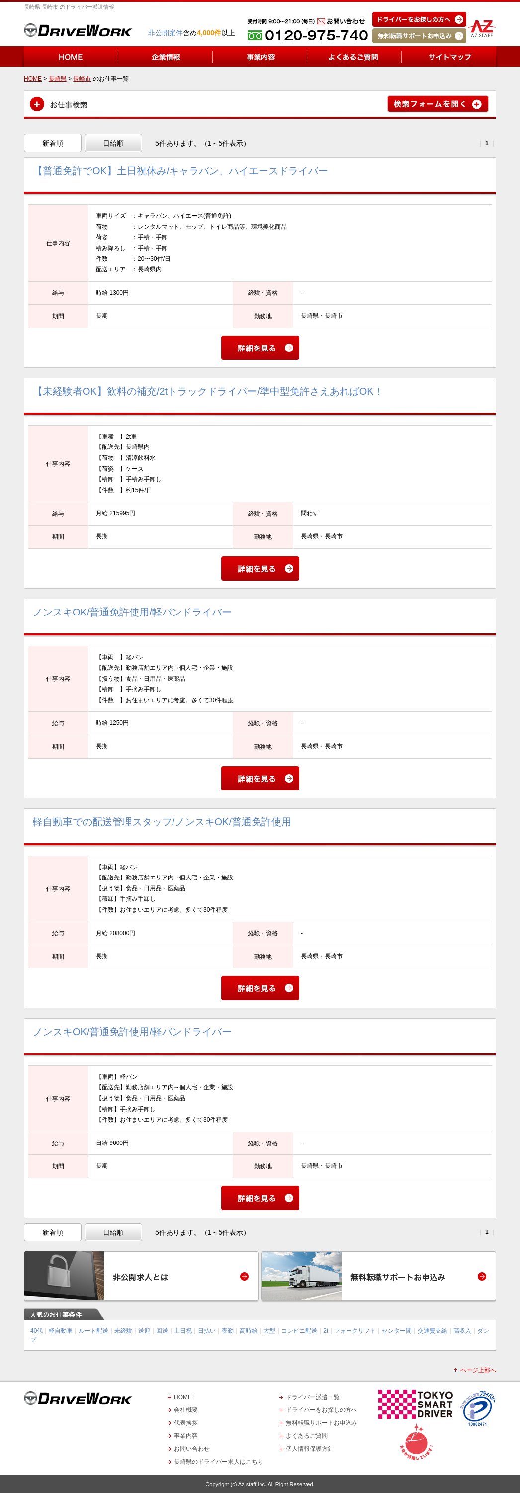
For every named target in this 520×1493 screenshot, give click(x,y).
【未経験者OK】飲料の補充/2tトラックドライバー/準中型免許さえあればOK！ (208, 391)
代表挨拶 (186, 1422)
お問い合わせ (192, 1448)
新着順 (52, 143)
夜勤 (228, 1330)
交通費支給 (432, 1330)
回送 (162, 1330)
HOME (183, 1397)
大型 (269, 1330)
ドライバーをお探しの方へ (321, 1409)
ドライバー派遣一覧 (313, 1397)
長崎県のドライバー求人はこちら (218, 1461)
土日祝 (183, 1330)
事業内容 (186, 1435)
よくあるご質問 (307, 1435)
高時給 (249, 1330)
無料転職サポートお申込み (321, 1422)
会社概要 (186, 1409)
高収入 (462, 1330)
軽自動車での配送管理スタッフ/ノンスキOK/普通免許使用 (162, 821)
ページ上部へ (478, 1370)
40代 (36, 1330)
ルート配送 (93, 1330)
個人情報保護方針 (310, 1448)
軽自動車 (61, 1330)
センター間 (397, 1330)
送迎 (144, 1330)
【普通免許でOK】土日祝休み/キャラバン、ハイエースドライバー (180, 170)
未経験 (123, 1330)
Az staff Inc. (252, 1484)
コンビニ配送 (299, 1330)
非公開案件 (165, 33)
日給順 (113, 143)
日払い (207, 1330)
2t (325, 1330)
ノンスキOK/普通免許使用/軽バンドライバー (132, 612)
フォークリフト (355, 1330)
